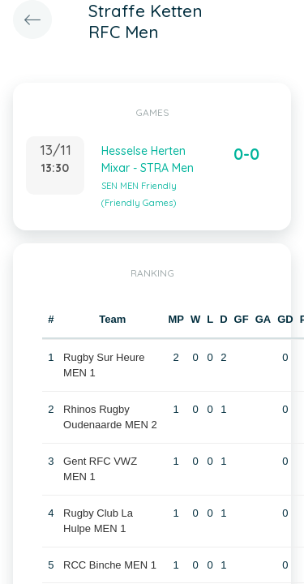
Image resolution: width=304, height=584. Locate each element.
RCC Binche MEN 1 (109, 565)
